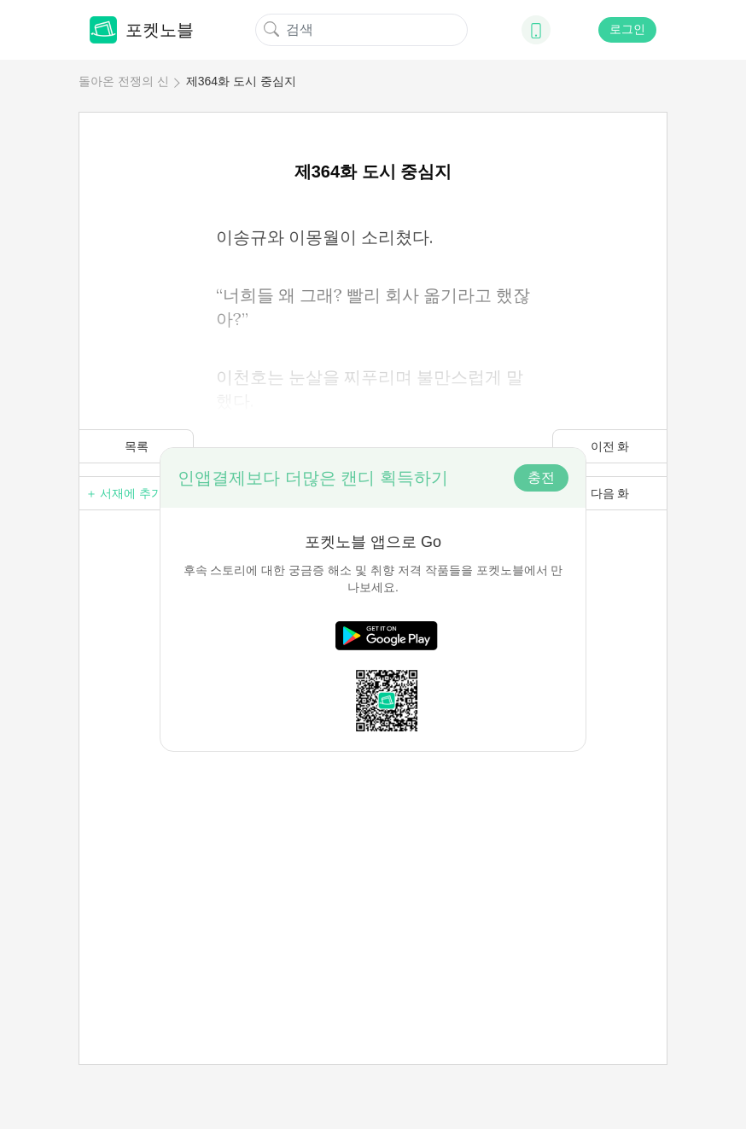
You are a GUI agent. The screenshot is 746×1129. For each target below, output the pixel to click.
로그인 (627, 29)
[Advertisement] (373, 871)
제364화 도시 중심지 (241, 81)
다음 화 (610, 493)
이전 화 (610, 446)
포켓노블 (142, 30)
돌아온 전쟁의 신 (124, 81)
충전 (541, 477)
